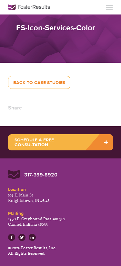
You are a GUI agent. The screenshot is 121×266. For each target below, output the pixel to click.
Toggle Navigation (109, 7)
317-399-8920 (40, 174)
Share (15, 107)
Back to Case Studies (39, 82)
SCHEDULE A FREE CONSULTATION (34, 142)
